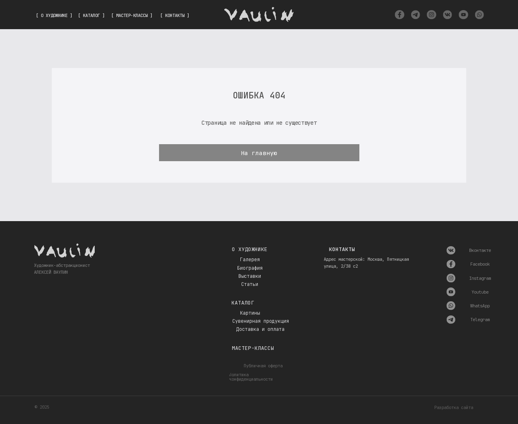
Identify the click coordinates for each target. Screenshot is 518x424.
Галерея (250, 259)
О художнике (249, 249)
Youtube (479, 292)
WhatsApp (480, 306)
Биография (250, 268)
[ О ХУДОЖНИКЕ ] (54, 15)
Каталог (242, 302)
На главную (259, 153)
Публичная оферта (263, 366)
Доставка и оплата (260, 329)
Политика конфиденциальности (251, 377)
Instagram (480, 278)
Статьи (249, 284)
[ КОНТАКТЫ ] (174, 15)
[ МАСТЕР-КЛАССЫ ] (132, 15)
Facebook (480, 264)
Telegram (480, 319)
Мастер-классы (253, 348)
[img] (399, 14)
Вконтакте (480, 250)
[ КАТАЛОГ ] (91, 15)
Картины (250, 313)
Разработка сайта (453, 407)
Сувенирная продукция (260, 321)
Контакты (342, 249)
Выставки (249, 276)
